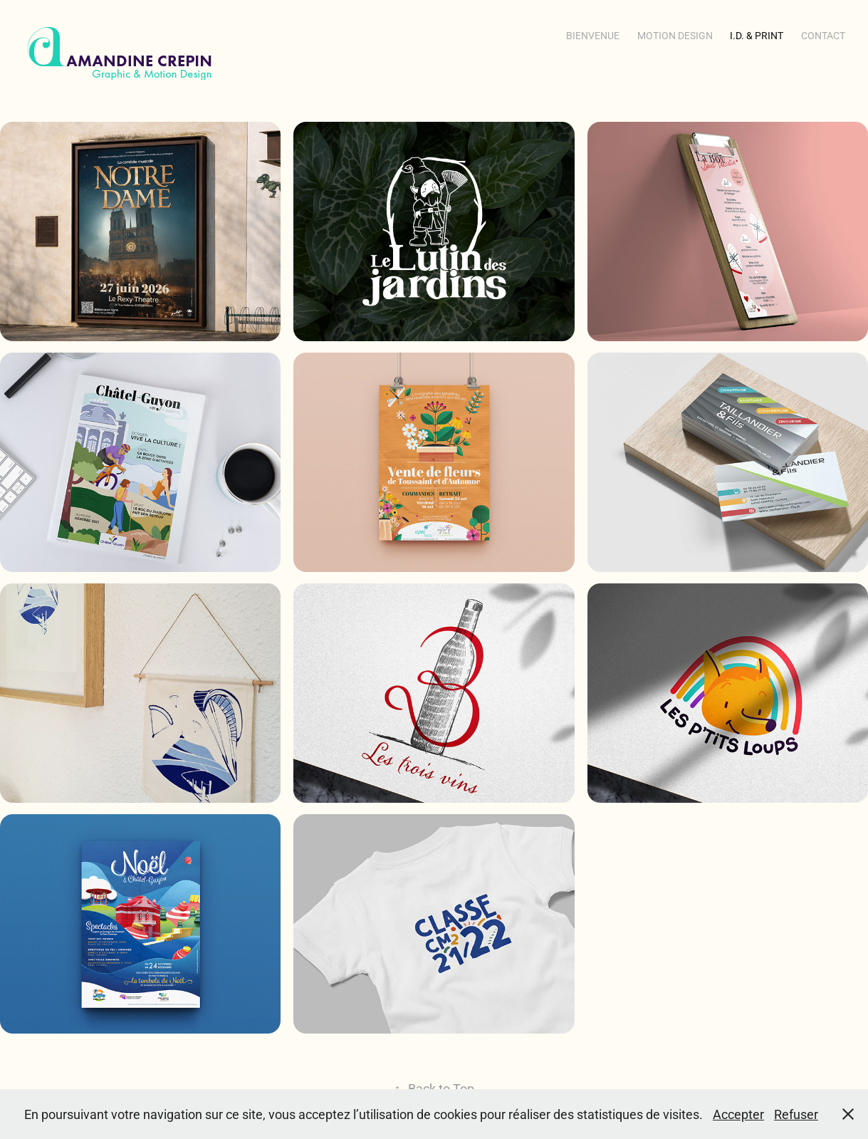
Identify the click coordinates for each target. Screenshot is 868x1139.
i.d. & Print (756, 35)
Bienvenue (592, 35)
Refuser (796, 1114)
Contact (823, 35)
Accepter (738, 1114)
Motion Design (675, 35)
